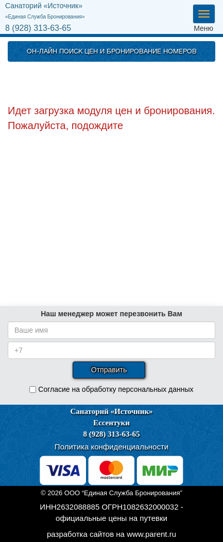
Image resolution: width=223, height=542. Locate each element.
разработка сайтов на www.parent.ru (111, 534)
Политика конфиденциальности (111, 446)
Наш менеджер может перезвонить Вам (111, 314)
